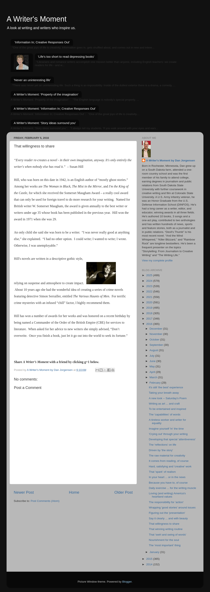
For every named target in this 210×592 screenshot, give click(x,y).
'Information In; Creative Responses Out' (42, 42)
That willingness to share (164, 523)
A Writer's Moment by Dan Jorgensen (170, 160)
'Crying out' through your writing (168, 434)
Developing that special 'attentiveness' (172, 439)
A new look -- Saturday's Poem (168, 398)
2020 (149, 302)
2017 (149, 318)
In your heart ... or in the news (167, 477)
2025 (149, 275)
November (156, 334)
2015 (149, 558)
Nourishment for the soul (164, 539)
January (155, 552)
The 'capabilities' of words (164, 414)
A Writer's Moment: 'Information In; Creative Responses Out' (55, 108)
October (155, 339)
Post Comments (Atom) (45, 500)
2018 (149, 313)
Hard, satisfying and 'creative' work (170, 466)
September (157, 344)
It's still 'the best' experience (166, 387)
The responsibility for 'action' (166, 502)
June (153, 361)
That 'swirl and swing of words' (167, 534)
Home (74, 492)
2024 (149, 280)
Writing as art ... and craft (164, 403)
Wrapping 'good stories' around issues (172, 507)
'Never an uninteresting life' (32, 80)
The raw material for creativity (167, 455)
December (156, 328)
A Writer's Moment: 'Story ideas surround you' (45, 123)
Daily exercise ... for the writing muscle (172, 488)
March (154, 377)
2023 (149, 286)
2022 (149, 291)
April (153, 372)
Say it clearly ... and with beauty (168, 518)
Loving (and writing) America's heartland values (167, 495)
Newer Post (24, 492)
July (152, 355)
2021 (149, 297)
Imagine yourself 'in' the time (166, 428)
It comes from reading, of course (169, 460)
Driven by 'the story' (161, 450)
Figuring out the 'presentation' (167, 512)
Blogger (127, 581)
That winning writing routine (166, 529)
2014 (149, 564)
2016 (149, 323)
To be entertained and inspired (167, 408)
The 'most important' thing (164, 545)
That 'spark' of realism (162, 471)
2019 (149, 307)
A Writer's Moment (36, 19)
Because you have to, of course (168, 482)
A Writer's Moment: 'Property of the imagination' (46, 94)
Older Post (123, 492)
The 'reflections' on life (162, 444)
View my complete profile (157, 260)
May (152, 366)
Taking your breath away (164, 392)
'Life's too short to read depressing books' (66, 56)
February (155, 382)
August (154, 350)
